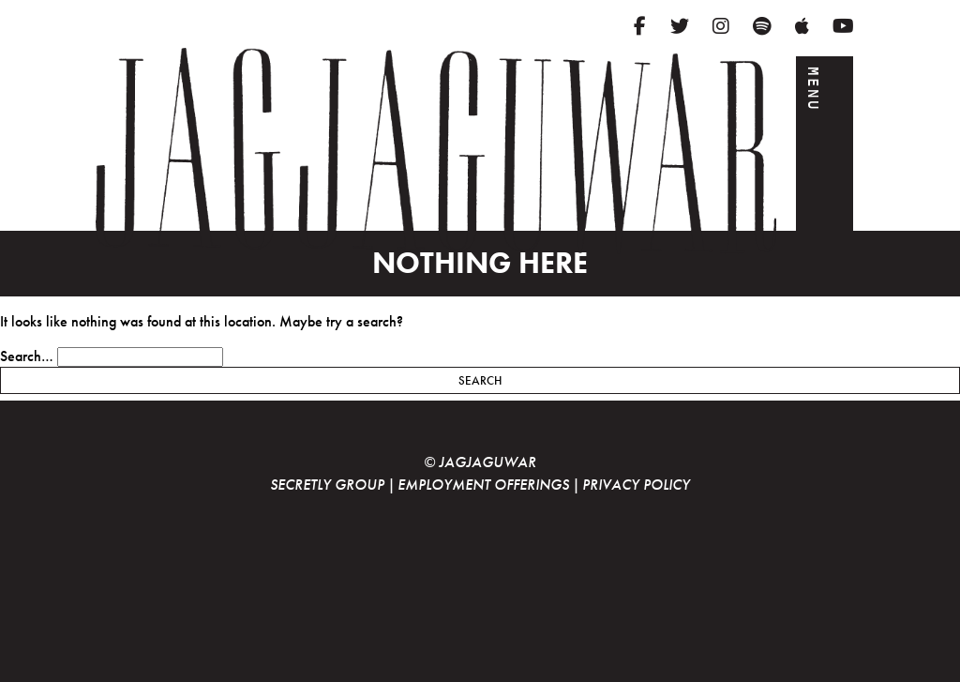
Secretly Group (327, 484)
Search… (26, 356)
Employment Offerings (483, 484)
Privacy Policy (636, 484)
